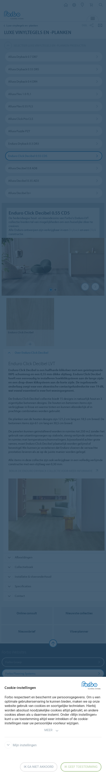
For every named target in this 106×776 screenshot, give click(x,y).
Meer (51, 730)
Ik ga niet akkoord (39, 767)
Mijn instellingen (20, 745)
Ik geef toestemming (80, 767)
